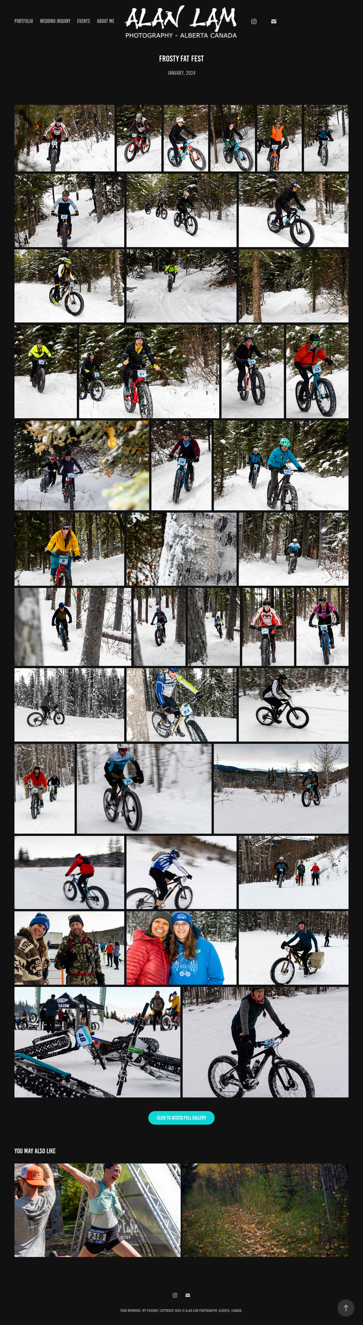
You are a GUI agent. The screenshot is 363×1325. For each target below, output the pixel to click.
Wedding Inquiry (55, 21)
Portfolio (23, 21)
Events (83, 21)
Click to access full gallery (181, 1118)
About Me (105, 21)
